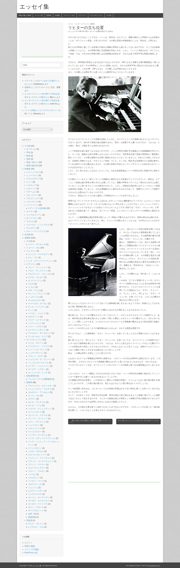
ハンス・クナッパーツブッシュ (40, 261)
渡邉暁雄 (32, 517)
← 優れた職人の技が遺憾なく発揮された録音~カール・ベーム (90, 421)
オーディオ (31, 149)
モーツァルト (32, 218)
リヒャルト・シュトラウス (38, 225)
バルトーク (31, 189)
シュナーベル (34, 297)
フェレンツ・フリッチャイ (39, 458)
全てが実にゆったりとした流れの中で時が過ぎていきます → (138, 421)
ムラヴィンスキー (36, 491)
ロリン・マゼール (36, 507)
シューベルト (32, 175)
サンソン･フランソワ (37, 294)
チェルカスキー (35, 300)
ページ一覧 (39, 15)
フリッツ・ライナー (37, 464)
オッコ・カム (34, 395)
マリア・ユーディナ (37, 320)
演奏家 (92, 24)
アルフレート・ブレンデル (39, 274)
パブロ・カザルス (36, 451)
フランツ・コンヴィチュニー (40, 461)
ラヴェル (30, 221)
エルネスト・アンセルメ (39, 392)
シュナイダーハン (36, 353)
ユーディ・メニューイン (39, 366)
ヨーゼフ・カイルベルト (39, 501)
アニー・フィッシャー (38, 267)
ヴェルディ (31, 228)
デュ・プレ (33, 258)
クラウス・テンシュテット (39, 409)
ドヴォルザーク (33, 179)
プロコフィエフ (33, 198)
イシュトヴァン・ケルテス (39, 389)
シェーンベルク (33, 172)
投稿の (29, 546)
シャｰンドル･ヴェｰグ (37, 349)
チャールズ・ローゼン (38, 303)
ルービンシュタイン (37, 330)
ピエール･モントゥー (37, 455)
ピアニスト (82, 15)
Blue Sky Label (25, 15)
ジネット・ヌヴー (36, 356)
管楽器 (29, 520)
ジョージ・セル (69, 15)
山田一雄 (32, 514)
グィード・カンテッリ (38, 418)
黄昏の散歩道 (32, 166)
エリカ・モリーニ (36, 343)
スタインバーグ (35, 428)
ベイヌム (32, 474)
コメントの (31, 549)
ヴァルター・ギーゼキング (39, 333)
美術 (28, 159)
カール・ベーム (35, 405)
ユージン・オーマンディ (39, 497)
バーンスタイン (35, 448)
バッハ (29, 182)
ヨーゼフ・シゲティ (37, 369)
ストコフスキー (35, 432)
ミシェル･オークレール (38, 363)
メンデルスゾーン (34, 215)
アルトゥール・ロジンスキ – (40, 386)
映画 (28, 156)
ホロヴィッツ (34, 317)
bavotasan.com (154, 566)
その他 (108, 15)
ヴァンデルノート (36, 510)
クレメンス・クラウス (38, 415)
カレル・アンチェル (37, 402)
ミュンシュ (33, 487)
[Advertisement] (114, 454)
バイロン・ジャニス (37, 313)
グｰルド (31, 287)
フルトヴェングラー (37, 468)
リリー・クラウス (36, 326)
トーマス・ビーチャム (38, 435)
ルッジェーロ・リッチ (38, 372)
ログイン (28, 543)
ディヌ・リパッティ (37, 307)
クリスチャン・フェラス (39, 346)
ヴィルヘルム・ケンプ (38, 336)
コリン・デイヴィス (37, 422)
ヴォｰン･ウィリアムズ (36, 231)
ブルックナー (32, 195)
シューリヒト (34, 425)
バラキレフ (31, 185)
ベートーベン (32, 205)
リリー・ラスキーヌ (37, 244)
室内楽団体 (31, 376)
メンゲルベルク (35, 494)
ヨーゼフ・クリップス (38, 504)
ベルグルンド (34, 478)
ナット (31, 310)
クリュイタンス (35, 412)
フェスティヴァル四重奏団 (39, 379)
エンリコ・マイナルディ (39, 254)
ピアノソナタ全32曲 (37, 208)
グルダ (31, 284)
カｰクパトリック (35, 280)
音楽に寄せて (32, 162)
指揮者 (48, 15)
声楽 (28, 152)
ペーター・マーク (36, 481)
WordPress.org (30, 553)
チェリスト (31, 251)
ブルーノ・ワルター (37, 471)
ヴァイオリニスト (96, 15)
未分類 (27, 235)
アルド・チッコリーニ (38, 271)
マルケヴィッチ (35, 484)
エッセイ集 (34, 6)
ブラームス (31, 192)
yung (72, 31)
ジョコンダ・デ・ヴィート (39, 359)
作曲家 (57, 15)
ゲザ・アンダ (34, 290)
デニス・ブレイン (36, 524)
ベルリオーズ (32, 202)
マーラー (30, 212)
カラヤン (32, 399)
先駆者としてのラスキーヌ (36, 87)
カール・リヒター (74, 24)
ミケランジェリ (35, 323)
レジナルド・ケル (36, 527)
